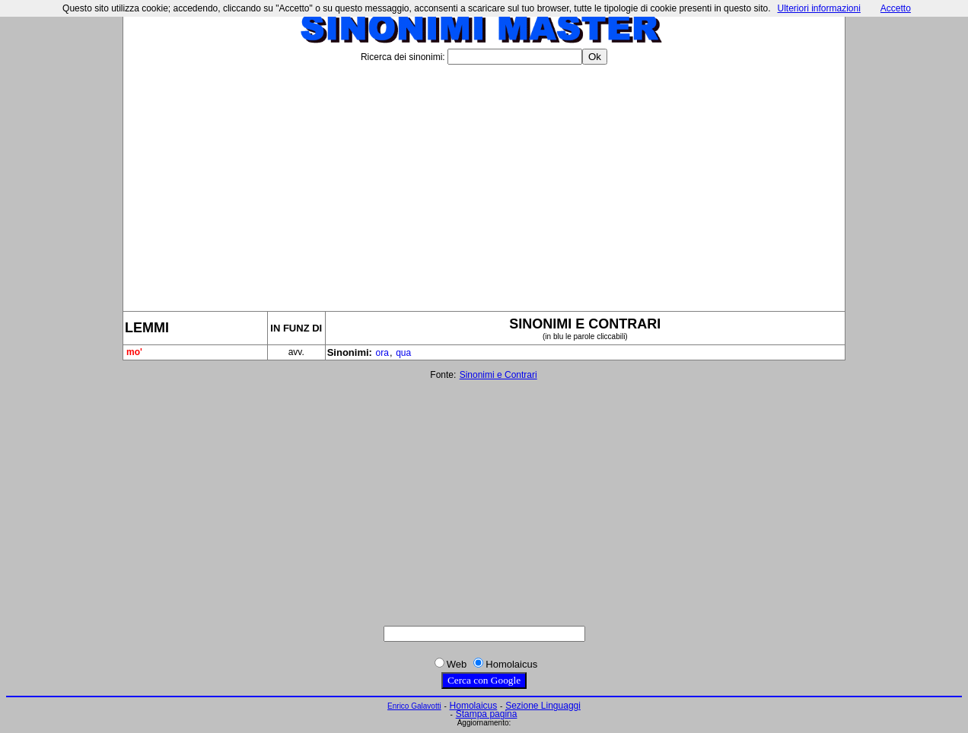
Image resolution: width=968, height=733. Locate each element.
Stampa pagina (486, 714)
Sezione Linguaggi (543, 705)
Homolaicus (474, 705)
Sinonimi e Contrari (498, 375)
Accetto (895, 8)
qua (403, 352)
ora (382, 352)
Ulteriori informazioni (818, 8)
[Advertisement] (484, 181)
